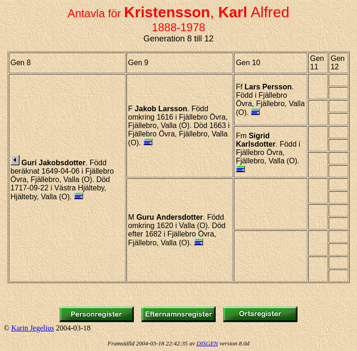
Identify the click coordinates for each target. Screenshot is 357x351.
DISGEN (207, 343)
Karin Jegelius (32, 328)
